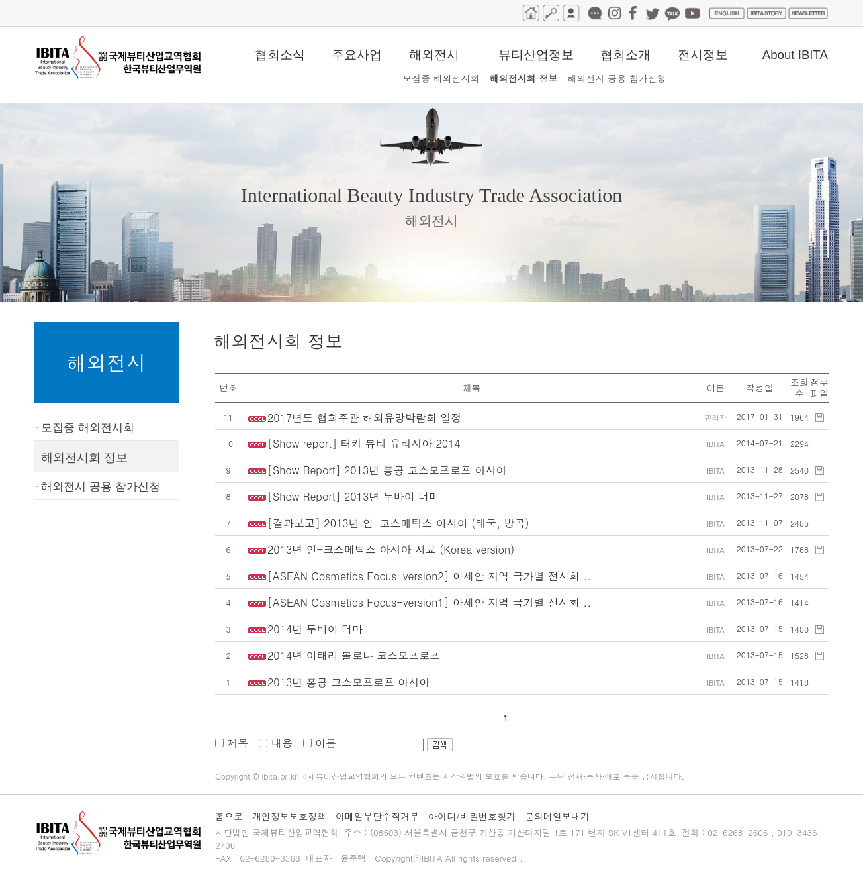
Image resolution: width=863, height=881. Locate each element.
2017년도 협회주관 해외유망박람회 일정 (364, 417)
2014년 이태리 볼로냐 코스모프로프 (353, 655)
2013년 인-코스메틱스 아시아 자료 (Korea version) (390, 549)
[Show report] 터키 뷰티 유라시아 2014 (364, 443)
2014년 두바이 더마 (315, 629)
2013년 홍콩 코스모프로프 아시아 (348, 682)
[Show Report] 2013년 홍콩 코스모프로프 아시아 (386, 470)
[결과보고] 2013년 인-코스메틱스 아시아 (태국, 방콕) (398, 523)
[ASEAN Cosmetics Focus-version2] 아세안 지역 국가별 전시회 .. (429, 576)
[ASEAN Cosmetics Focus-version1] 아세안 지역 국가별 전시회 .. (429, 602)
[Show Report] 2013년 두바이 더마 (353, 496)
